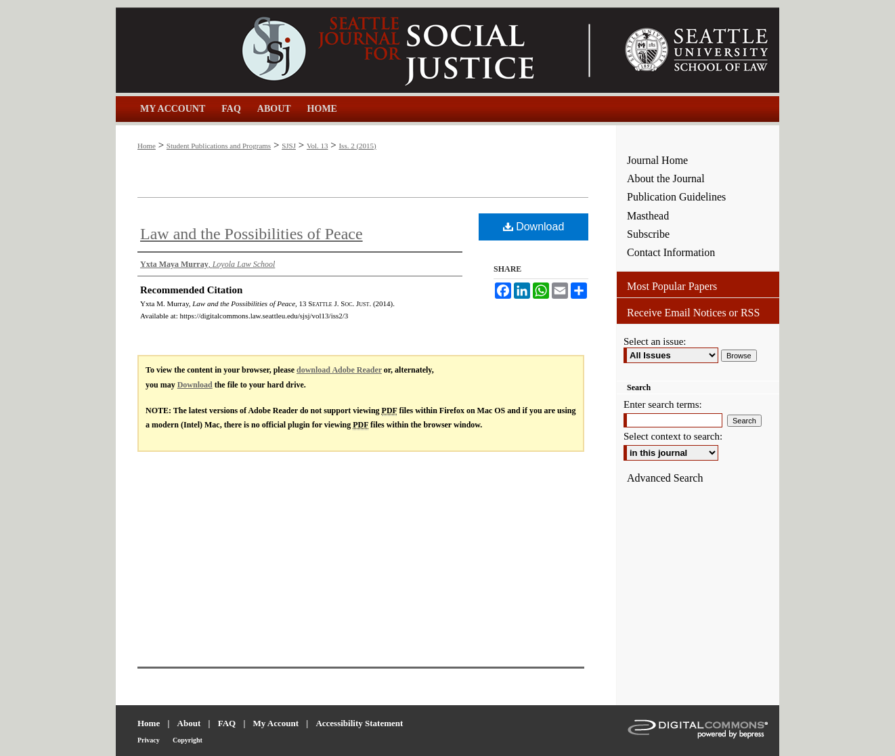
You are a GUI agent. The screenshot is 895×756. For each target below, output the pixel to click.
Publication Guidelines (676, 197)
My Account (276, 723)
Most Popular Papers (672, 286)
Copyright (187, 740)
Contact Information (671, 252)
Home (146, 146)
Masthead (648, 216)
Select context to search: (673, 436)
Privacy (148, 740)
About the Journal (666, 178)
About (189, 723)
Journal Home (657, 160)
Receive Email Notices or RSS (693, 312)
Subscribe (648, 234)
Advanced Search (665, 478)
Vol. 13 (317, 146)
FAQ (227, 723)
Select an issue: (655, 341)
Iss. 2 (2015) (357, 146)
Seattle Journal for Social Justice (366, 50)
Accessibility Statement (359, 723)
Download (534, 226)
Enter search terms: (663, 404)
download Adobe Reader (339, 370)
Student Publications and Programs (219, 146)
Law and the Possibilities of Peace (251, 234)
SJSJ (289, 146)
